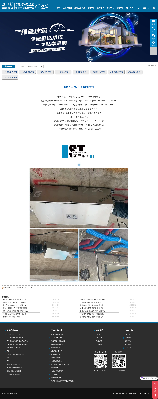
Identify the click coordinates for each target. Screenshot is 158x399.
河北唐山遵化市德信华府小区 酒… (15, 314)
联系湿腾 (99, 344)
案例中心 (110, 8)
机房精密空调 (55, 354)
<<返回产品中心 (151, 66)
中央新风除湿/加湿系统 (14, 368)
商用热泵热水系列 (57, 361)
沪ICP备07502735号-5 (147, 393)
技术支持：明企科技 (9, 393)
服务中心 (120, 8)
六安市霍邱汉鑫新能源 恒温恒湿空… (93, 308)
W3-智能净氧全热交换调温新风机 (18, 341)
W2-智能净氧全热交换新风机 (16, 337)
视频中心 (91, 8)
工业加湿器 (55, 374)
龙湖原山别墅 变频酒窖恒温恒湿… (15, 299)
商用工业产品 (79, 8)
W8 (8, 358)
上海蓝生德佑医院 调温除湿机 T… (92, 302)
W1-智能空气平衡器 (13, 334)
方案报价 (128, 337)
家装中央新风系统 (57, 334)
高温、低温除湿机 (57, 371)
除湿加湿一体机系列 (58, 341)
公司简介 (99, 334)
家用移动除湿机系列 (13, 364)
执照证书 (99, 341)
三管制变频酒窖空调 (13, 374)
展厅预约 (128, 334)
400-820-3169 (145, 8)
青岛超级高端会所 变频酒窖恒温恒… (16, 308)
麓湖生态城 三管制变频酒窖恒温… (15, 311)
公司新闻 (99, 337)
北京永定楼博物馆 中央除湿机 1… (15, 305)
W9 (8, 361)
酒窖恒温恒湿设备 (57, 344)
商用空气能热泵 (56, 358)
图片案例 (128, 344)
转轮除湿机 (55, 368)
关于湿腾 (129, 8)
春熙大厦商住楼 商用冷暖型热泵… (92, 317)
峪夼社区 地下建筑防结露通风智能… (93, 299)
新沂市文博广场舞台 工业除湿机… (15, 302)
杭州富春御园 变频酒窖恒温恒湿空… (93, 305)
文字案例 (128, 348)
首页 (58, 8)
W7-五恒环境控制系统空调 (16, 354)
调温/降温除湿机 (56, 351)
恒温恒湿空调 (55, 348)
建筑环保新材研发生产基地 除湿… (92, 311)
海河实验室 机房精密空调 (12, 317)
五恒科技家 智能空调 (14, 371)
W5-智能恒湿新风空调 (14, 348)
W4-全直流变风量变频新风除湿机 (18, 344)
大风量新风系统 (56, 378)
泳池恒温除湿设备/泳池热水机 (61, 364)
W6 (8, 351)
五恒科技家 (67, 8)
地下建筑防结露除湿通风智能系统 (62, 381)
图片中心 (100, 8)
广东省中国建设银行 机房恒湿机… (92, 314)
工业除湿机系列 (56, 337)
